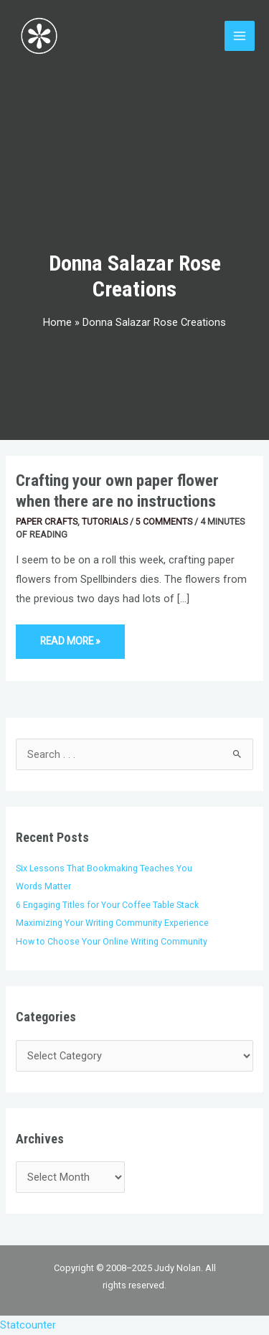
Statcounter (28, 1324)
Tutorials (105, 521)
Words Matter (43, 886)
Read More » (73, 635)
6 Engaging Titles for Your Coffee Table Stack (107, 904)
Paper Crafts (46, 521)
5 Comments (164, 521)
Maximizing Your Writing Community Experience (112, 922)
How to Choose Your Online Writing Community (111, 941)
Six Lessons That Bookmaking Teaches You (104, 868)
